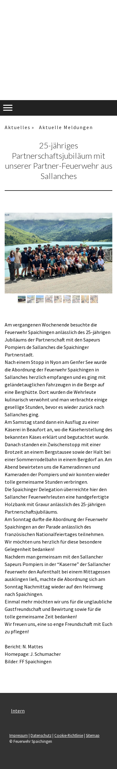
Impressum (18, 735)
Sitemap (93, 735)
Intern (18, 711)
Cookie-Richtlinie (68, 735)
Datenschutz (41, 735)
